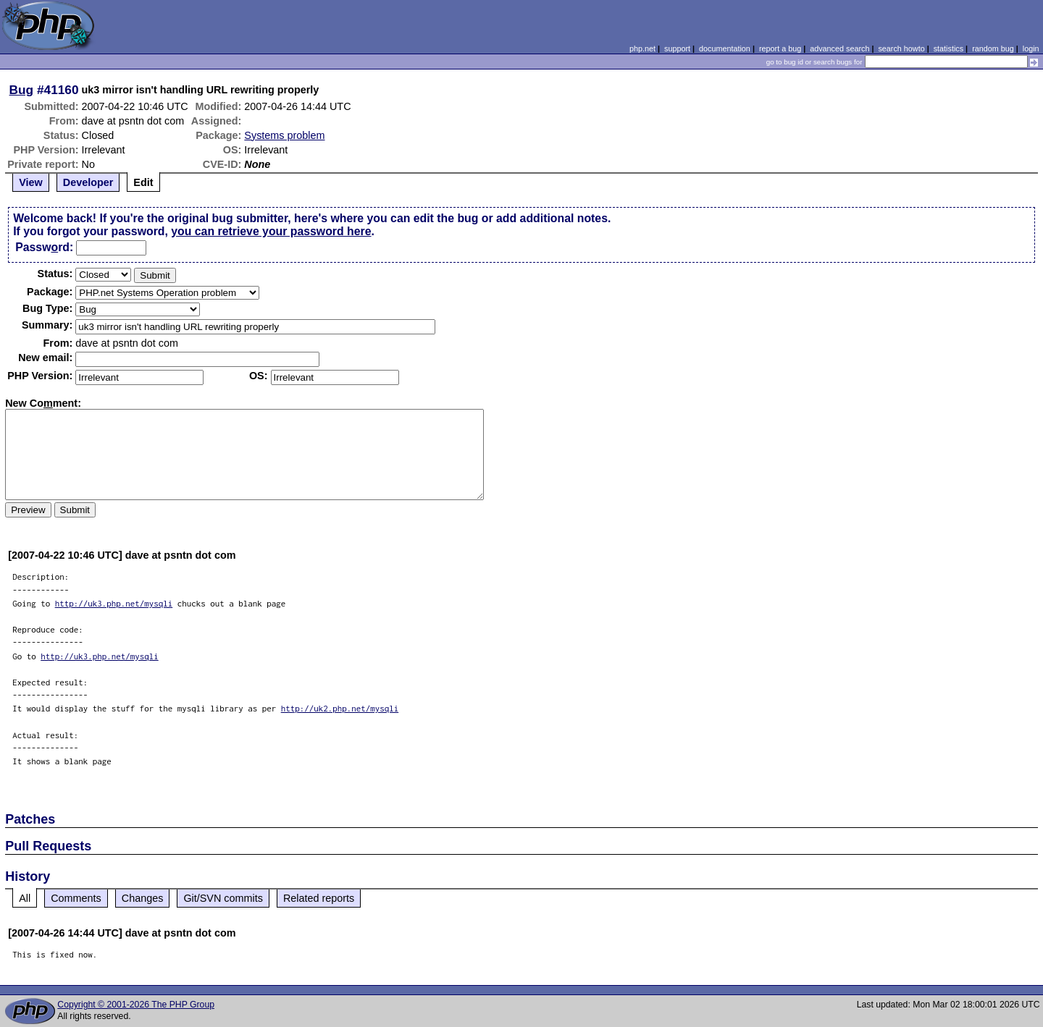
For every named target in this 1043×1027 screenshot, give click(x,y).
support (677, 48)
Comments (76, 898)
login (1031, 48)
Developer (88, 182)
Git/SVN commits (223, 898)
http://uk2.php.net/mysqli (340, 708)
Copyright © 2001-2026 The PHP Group (135, 1004)
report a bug (780, 48)
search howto (901, 48)
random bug (993, 48)
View (31, 182)
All (24, 898)
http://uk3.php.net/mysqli (114, 603)
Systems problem (284, 135)
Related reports (318, 898)
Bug (21, 90)
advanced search (839, 48)
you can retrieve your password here (271, 231)
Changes (143, 898)
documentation (724, 48)
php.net (642, 48)
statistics (948, 48)
